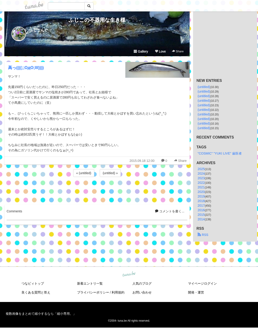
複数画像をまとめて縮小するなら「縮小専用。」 (41, 313)
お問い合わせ (142, 292)
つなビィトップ (33, 283)
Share (178, 51)
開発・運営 (196, 292)
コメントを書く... (169, 211)
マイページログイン (202, 283)
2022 (201, 182)
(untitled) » (110, 173)
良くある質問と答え (36, 292)
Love (160, 51)
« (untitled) (83, 173)
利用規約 (118, 292)
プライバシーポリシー (93, 292)
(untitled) (204, 87)
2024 (201, 173)
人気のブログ (142, 283)
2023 (201, 178)
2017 (201, 205)
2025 (201, 169)
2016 (201, 210)
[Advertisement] (97, 190)
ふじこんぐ (39, 30)
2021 (201, 187)
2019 (201, 196)
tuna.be (129, 274)
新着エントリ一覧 (90, 283)
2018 (201, 201)
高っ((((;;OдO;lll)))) (26, 67)
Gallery (141, 51)
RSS (203, 235)
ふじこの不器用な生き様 (97, 20)
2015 (201, 214)
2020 (201, 192)
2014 (201, 219)
